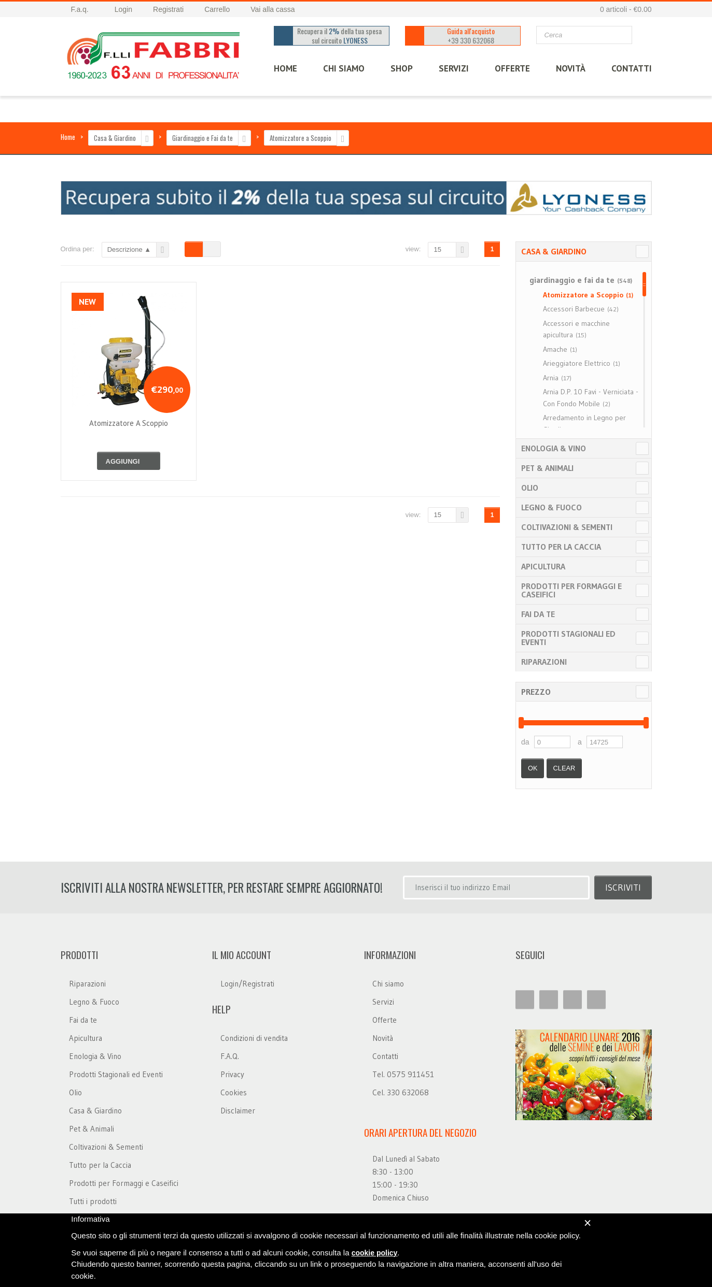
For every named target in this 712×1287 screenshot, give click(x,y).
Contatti (385, 1056)
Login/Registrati (247, 984)
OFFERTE (512, 68)
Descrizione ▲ (129, 249)
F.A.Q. (229, 1056)
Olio (529, 487)
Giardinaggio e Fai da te (202, 138)
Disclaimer (237, 1111)
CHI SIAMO (344, 68)
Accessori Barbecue (581, 308)
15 (437, 249)
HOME (285, 68)
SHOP (401, 68)
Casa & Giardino (115, 138)
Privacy (232, 1074)
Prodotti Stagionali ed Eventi (568, 637)
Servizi (383, 1002)
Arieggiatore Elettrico (581, 363)
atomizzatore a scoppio (128, 423)
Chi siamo (388, 984)
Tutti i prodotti (93, 1201)
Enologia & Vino (553, 448)
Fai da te (538, 614)
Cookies (233, 1092)
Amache (560, 349)
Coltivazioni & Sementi (566, 527)
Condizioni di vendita (254, 1038)
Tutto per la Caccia (561, 546)
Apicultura (543, 566)
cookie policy (375, 1253)
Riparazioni (544, 661)
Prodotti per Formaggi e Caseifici (571, 590)
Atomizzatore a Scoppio (300, 138)
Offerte (384, 1020)
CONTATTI (631, 68)
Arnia (557, 377)
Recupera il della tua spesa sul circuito (340, 35)
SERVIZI (454, 68)
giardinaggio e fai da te (580, 280)
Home (68, 137)
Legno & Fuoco (551, 507)
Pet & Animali (547, 468)
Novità (570, 68)
